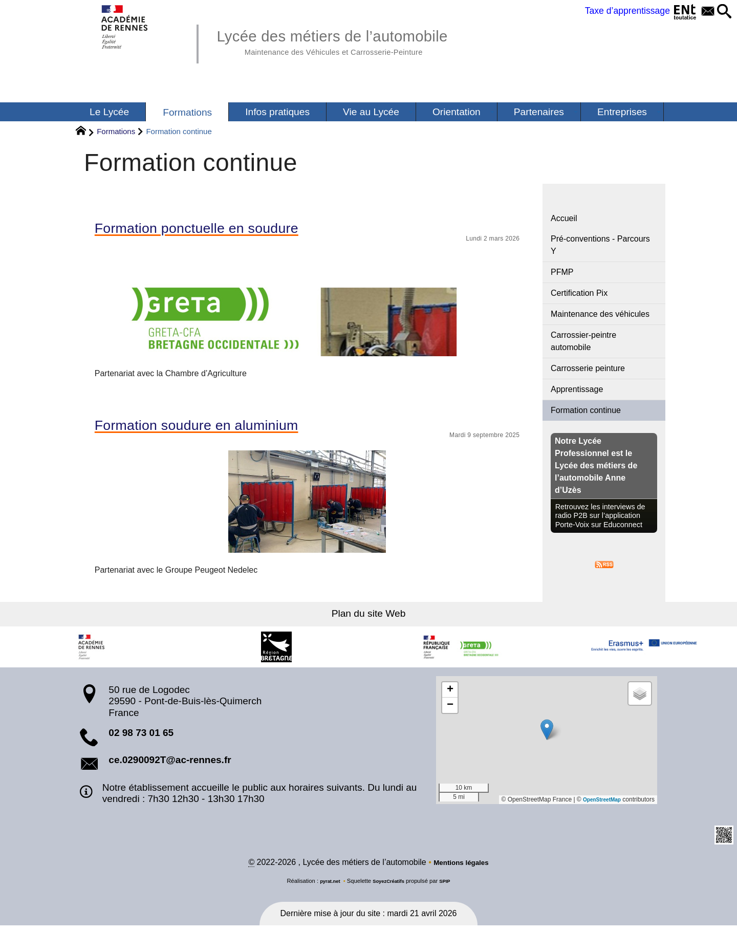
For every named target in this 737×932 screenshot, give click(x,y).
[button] (722, 12)
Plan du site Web (369, 619)
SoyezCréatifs (389, 887)
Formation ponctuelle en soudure (217, 230)
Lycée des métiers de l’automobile (354, 41)
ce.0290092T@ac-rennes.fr (170, 765)
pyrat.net (326, 887)
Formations (116, 131)
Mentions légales (461, 868)
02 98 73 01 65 (141, 738)
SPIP (450, 887)
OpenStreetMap (598, 805)
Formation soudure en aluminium (217, 429)
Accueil (564, 218)
